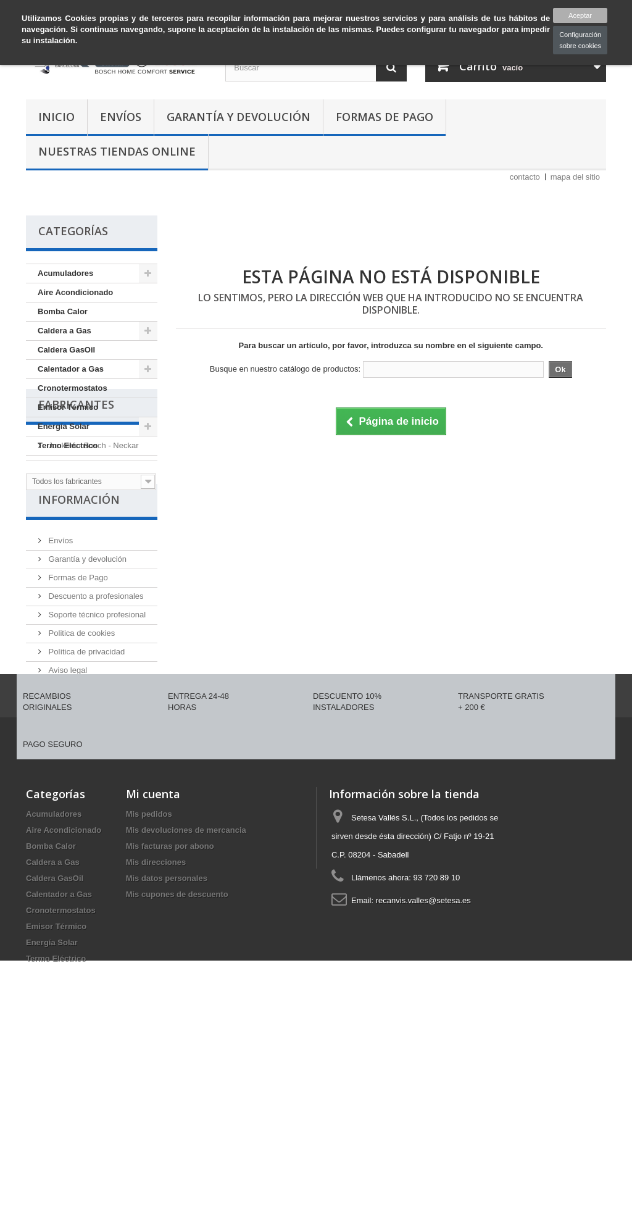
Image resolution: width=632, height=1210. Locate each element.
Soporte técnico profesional (96, 714)
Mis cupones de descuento (177, 1067)
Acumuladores (65, 273)
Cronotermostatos (72, 388)
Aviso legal (66, 770)
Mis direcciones (156, 1035)
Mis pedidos (149, 987)
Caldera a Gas (64, 330)
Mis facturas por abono (170, 1019)
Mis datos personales (166, 1051)
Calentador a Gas (71, 368)
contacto (525, 177)
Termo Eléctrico (68, 445)
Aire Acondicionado (75, 292)
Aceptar (580, 15)
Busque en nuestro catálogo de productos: (285, 368)
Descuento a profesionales (95, 696)
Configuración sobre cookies (580, 40)
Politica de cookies (80, 733)
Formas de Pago (384, 116)
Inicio (56, 116)
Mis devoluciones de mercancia (186, 1003)
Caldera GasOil (66, 349)
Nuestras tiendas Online (117, 151)
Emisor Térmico (68, 407)
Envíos (120, 116)
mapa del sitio (575, 177)
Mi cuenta (153, 967)
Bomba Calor (63, 311)
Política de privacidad (85, 751)
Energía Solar (63, 426)
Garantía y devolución (238, 116)
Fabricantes (76, 489)
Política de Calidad (80, 788)
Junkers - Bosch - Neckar (92, 525)
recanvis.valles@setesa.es (423, 1074)
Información (79, 604)
